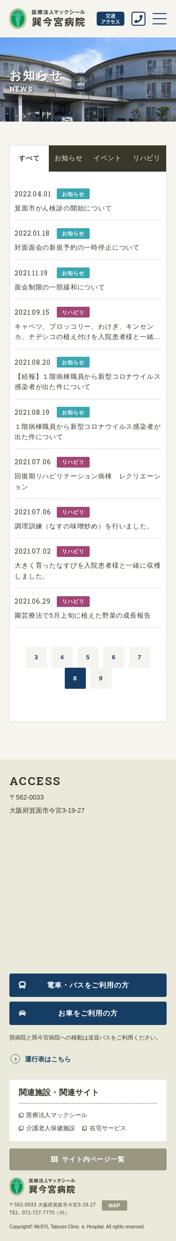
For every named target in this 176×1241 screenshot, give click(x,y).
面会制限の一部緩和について (60, 287)
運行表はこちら (48, 1059)
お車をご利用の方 (88, 1013)
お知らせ (68, 158)
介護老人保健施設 (50, 1128)
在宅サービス (108, 1128)
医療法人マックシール (56, 1114)
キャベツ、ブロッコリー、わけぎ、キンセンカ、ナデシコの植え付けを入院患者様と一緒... (88, 331)
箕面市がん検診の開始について (63, 208)
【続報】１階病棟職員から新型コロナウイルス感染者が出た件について (88, 381)
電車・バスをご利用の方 (88, 985)
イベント (107, 158)
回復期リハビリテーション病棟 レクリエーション (88, 481)
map (114, 1205)
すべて (29, 158)
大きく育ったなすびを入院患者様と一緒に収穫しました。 (88, 570)
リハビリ (147, 158)
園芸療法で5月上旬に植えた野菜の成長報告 (83, 615)
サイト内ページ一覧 (93, 1159)
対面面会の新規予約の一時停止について (77, 247)
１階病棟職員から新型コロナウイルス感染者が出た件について (88, 431)
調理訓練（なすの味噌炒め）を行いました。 (84, 526)
